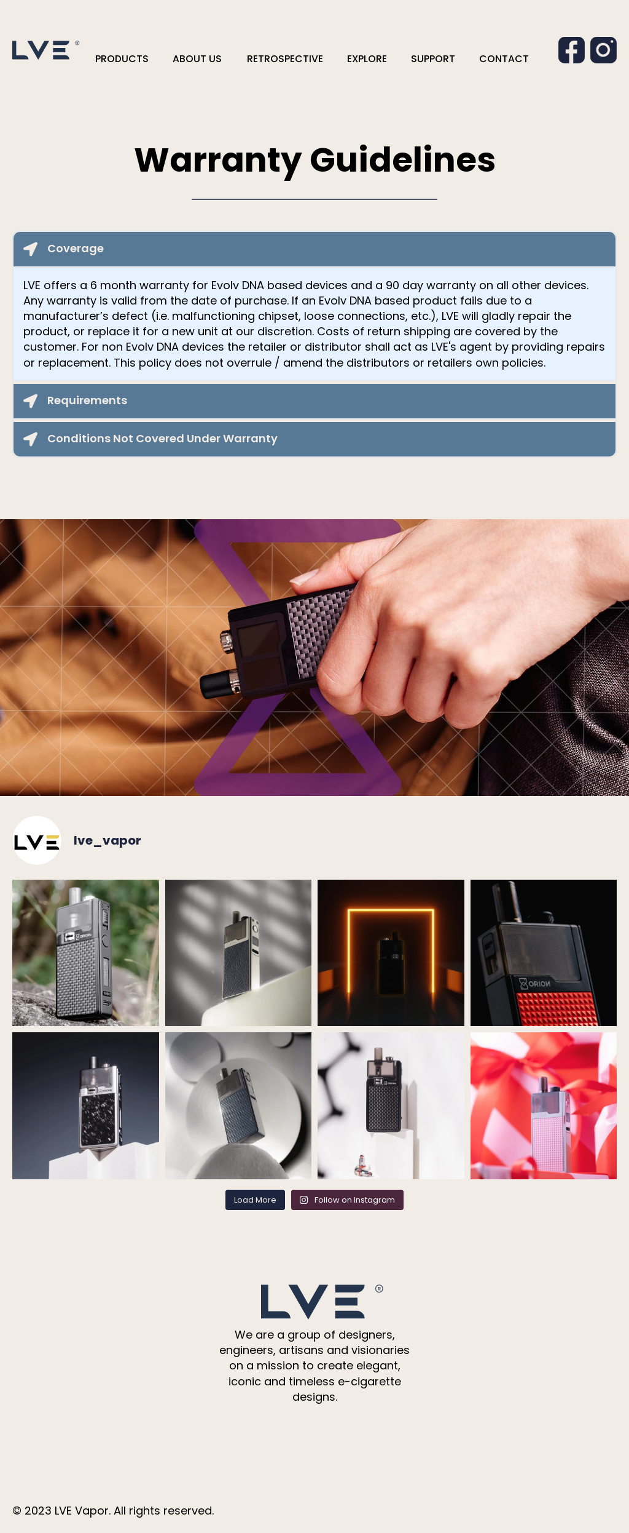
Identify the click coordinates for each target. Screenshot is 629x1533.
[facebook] (287, 1439)
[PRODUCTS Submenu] (159, 59)
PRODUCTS (122, 59)
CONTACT (504, 59)
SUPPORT (433, 59)
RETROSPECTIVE (285, 59)
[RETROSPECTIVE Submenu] (333, 59)
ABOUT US (197, 59)
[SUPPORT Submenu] (465, 59)
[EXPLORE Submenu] (397, 59)
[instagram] (314, 1439)
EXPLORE (367, 59)
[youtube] (341, 1439)
